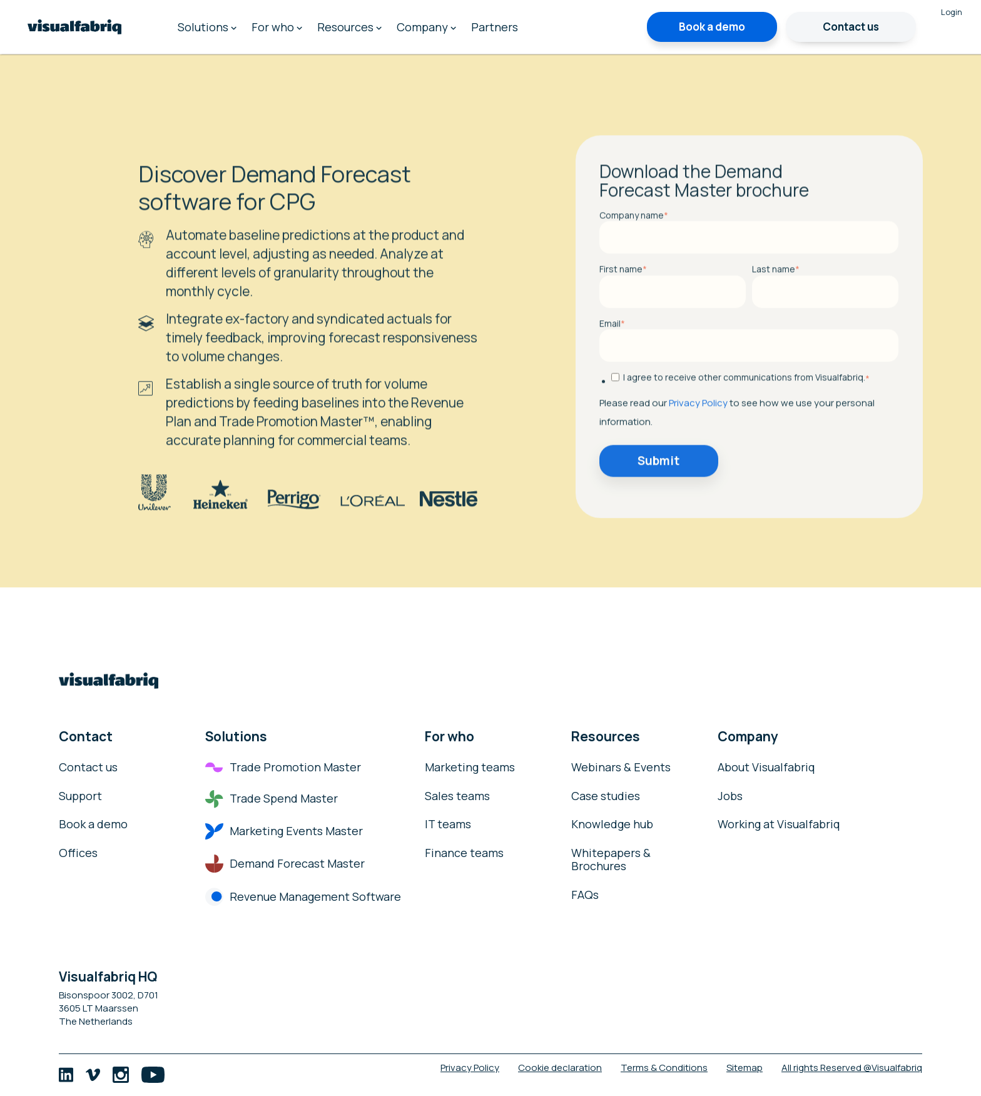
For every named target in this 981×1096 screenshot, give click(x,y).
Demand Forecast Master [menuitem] (285, 864)
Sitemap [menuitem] (744, 1067)
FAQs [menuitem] (585, 895)
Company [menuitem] (426, 26)
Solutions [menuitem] (207, 26)
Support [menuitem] (80, 796)
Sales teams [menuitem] (457, 796)
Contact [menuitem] (86, 736)
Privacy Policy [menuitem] (469, 1067)
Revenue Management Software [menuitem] (303, 897)
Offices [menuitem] (78, 853)
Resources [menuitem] (349, 26)
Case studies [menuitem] (605, 796)
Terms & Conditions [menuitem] (664, 1067)
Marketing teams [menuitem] (470, 767)
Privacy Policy (698, 445)
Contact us (851, 26)
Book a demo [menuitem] (93, 824)
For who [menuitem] (277, 26)
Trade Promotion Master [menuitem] (283, 767)
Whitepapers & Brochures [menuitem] (611, 859)
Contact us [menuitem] (88, 767)
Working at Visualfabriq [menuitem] (779, 824)
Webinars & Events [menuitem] (621, 767)
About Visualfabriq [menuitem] (766, 767)
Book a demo (712, 26)
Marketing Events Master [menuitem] (284, 831)
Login (951, 12)
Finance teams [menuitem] (464, 853)
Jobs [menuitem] (730, 796)
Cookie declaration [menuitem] (560, 1067)
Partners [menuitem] (494, 26)
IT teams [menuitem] (448, 824)
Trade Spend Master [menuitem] (271, 798)
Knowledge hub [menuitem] (612, 824)
